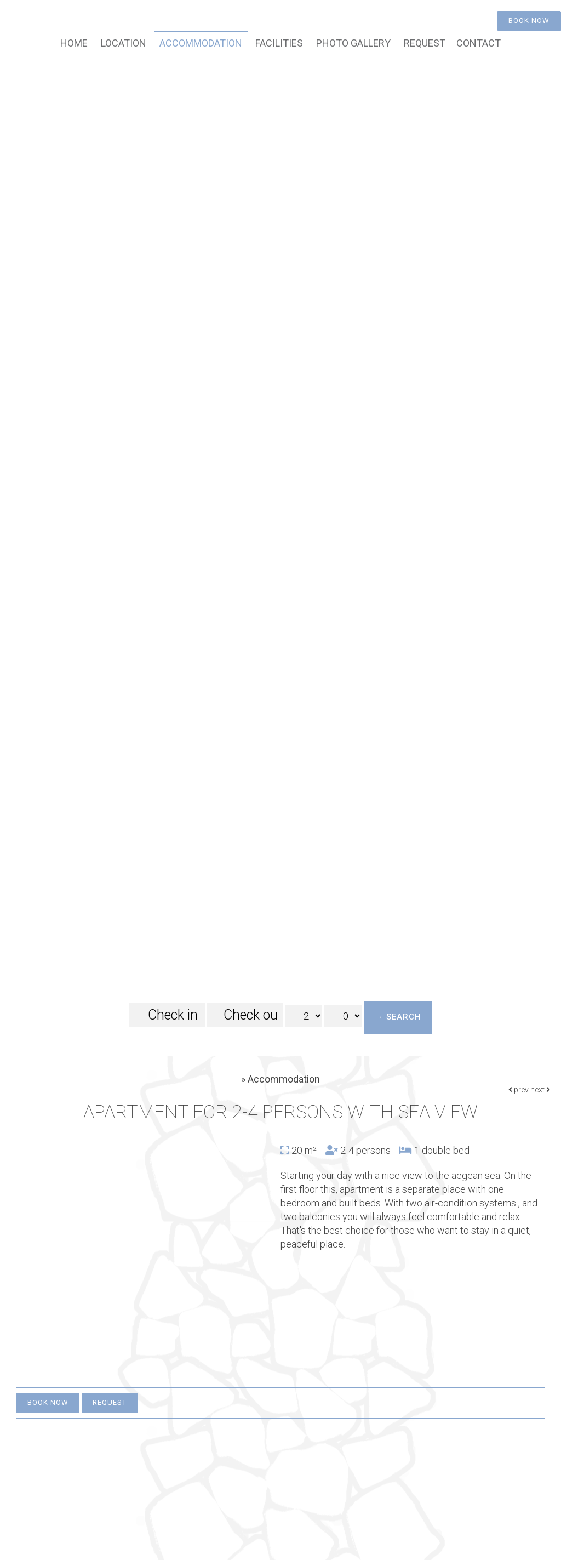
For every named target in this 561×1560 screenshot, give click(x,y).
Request (424, 43)
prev (518, 1089)
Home (74, 43)
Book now (528, 20)
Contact (478, 43)
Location (123, 43)
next (540, 1089)
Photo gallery (353, 43)
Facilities (279, 43)
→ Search (398, 1017)
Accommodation (200, 43)
